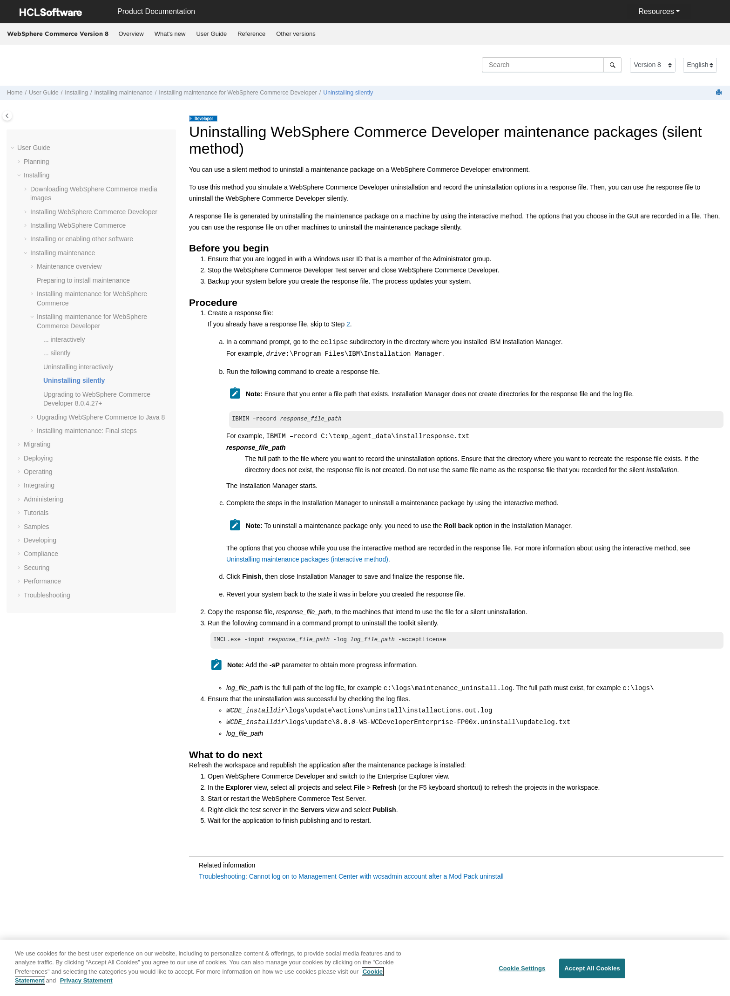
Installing (76, 92)
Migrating (37, 444)
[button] (13, 148)
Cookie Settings (522, 974)
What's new (170, 33)
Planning (36, 161)
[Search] (612, 64)
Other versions (296, 33)
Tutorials (36, 512)
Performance (42, 581)
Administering (43, 499)
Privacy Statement (86, 986)
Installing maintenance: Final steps (87, 430)
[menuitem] (131, 34)
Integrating (39, 485)
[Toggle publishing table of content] (7, 116)
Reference (251, 33)
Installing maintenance (124, 92)
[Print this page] (719, 93)
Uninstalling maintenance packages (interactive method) (307, 560)
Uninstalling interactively (78, 367)
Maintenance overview (69, 266)
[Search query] (552, 64)
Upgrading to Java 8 (101, 417)
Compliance (41, 553)
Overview (131, 33)
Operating (38, 471)
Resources (656, 11)
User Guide (211, 33)
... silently (56, 353)
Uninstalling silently (348, 92)
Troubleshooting (47, 595)
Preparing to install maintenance (83, 280)
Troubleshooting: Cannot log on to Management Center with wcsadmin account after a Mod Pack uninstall (351, 878)
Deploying (38, 458)
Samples (36, 526)
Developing (40, 540)
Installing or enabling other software (81, 239)
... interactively (64, 339)
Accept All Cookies (592, 974)
